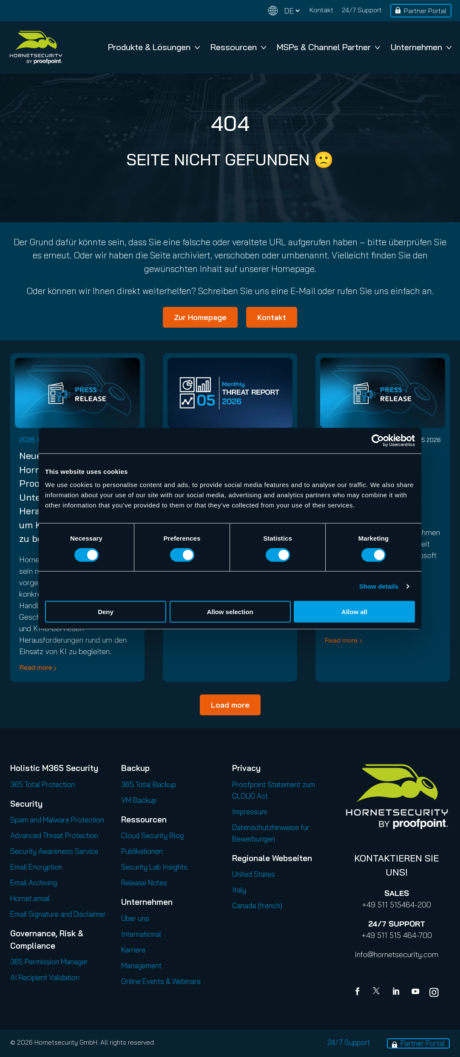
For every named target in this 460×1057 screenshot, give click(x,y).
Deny (106, 611)
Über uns (135, 918)
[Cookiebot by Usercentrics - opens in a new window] (378, 440)
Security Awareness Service (54, 851)
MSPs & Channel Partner (328, 47)
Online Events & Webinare (161, 981)
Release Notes (144, 882)
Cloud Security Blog (152, 835)
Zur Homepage (200, 317)
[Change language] (284, 11)
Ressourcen (238, 47)
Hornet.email (30, 898)
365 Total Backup (148, 784)
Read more (35, 667)
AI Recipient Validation (45, 977)
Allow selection (230, 611)
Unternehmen (421, 47)
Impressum (249, 811)
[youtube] (415, 992)
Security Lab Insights (154, 866)
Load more (230, 705)
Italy (239, 889)
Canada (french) (257, 905)
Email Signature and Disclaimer (58, 914)
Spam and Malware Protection (57, 819)
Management (141, 965)
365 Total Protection (42, 784)
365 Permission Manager (49, 961)
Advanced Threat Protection (54, 835)
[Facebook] (359, 992)
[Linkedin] (397, 992)
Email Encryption (36, 866)
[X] (378, 992)
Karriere (133, 949)
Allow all (354, 611)
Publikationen (142, 851)
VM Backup (138, 800)
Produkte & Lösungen (154, 47)
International (141, 933)
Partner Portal (425, 10)
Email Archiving (33, 882)
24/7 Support (362, 10)
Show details (379, 585)
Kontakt (321, 10)
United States (253, 874)
